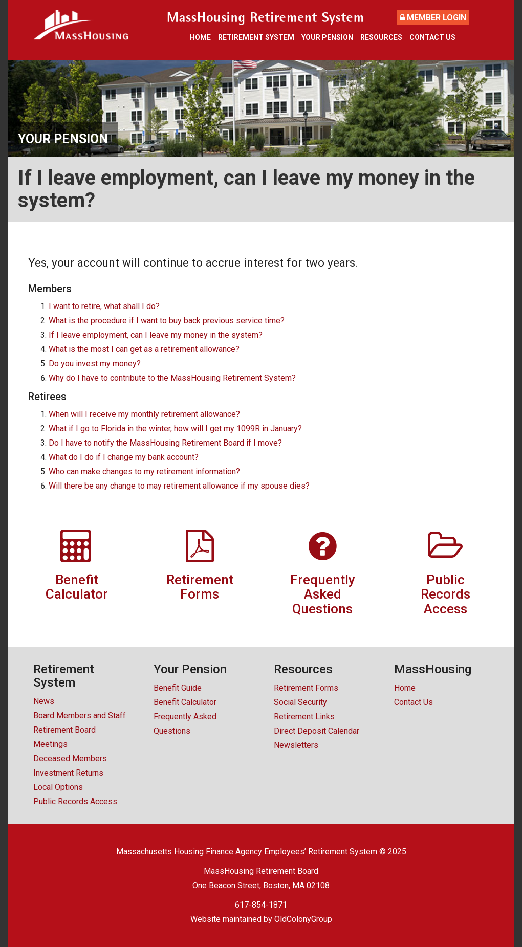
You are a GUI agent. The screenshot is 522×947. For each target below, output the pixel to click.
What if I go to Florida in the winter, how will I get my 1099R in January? (175, 428)
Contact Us (432, 37)
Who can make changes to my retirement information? (144, 471)
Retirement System (256, 37)
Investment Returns (68, 773)
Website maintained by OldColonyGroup (261, 919)
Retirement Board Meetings (64, 737)
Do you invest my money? (95, 363)
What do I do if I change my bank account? (124, 457)
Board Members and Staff (79, 715)
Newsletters (296, 745)
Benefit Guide (178, 688)
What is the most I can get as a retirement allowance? (144, 349)
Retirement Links (304, 716)
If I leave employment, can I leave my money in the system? (156, 335)
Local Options (58, 787)
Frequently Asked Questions (185, 724)
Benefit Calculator (185, 702)
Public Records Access (75, 801)
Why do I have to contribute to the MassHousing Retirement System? (172, 378)
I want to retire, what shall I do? (104, 306)
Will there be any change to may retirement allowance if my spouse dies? (179, 486)
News (43, 701)
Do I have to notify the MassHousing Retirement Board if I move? (165, 443)
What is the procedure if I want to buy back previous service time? (167, 320)
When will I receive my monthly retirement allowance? (144, 414)
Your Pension (327, 37)
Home (200, 37)
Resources (381, 37)
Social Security (300, 702)
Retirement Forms (306, 688)
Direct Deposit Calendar (316, 731)
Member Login (433, 18)
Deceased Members (70, 758)
